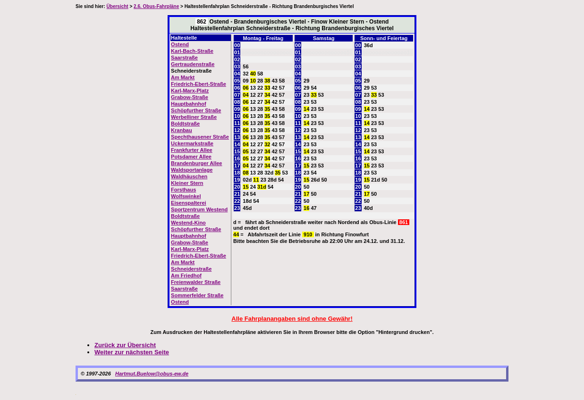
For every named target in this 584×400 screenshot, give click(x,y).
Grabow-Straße (189, 97)
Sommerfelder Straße (197, 295)
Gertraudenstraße (192, 64)
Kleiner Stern (187, 183)
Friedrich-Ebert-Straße (198, 84)
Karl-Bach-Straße (192, 51)
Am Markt (183, 77)
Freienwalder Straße (195, 282)
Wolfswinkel (186, 196)
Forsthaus (183, 189)
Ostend (180, 44)
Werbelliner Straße (194, 117)
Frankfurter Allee (191, 150)
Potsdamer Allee (191, 156)
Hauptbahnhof (188, 104)
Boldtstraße (185, 123)
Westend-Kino (188, 222)
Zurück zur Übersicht (125, 345)
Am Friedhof (186, 275)
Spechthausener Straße (200, 137)
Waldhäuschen (189, 176)
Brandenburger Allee (196, 163)
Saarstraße (184, 57)
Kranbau (181, 130)
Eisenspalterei (188, 203)
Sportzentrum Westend (199, 209)
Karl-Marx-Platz (190, 90)
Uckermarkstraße (192, 143)
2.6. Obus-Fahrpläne (156, 6)
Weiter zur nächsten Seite (131, 352)
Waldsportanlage (191, 170)
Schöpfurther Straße (196, 110)
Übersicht (117, 6)
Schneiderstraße (191, 269)
